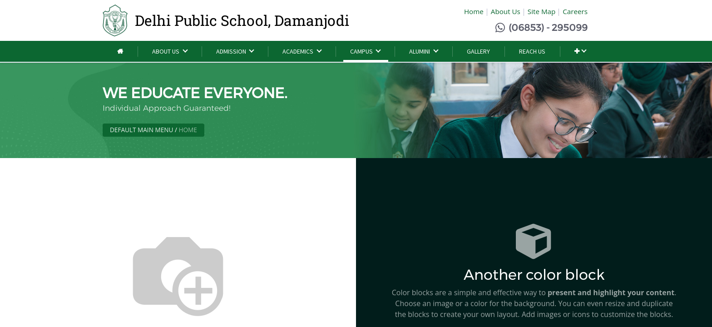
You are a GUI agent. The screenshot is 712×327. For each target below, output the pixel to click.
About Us (505, 11)
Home (474, 11)
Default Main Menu (141, 129)
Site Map (541, 11)
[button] (580, 51)
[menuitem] (120, 51)
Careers (575, 11)
